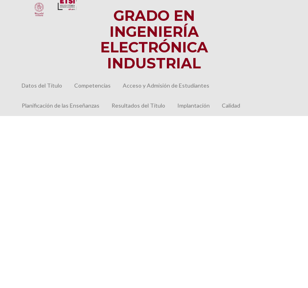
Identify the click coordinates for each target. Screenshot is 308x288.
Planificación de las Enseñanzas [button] (60, 105)
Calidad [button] (231, 105)
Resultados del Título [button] (138, 105)
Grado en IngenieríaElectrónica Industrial (154, 39)
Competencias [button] (92, 85)
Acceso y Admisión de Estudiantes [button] (166, 85)
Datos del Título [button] (42, 85)
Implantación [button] (193, 105)
